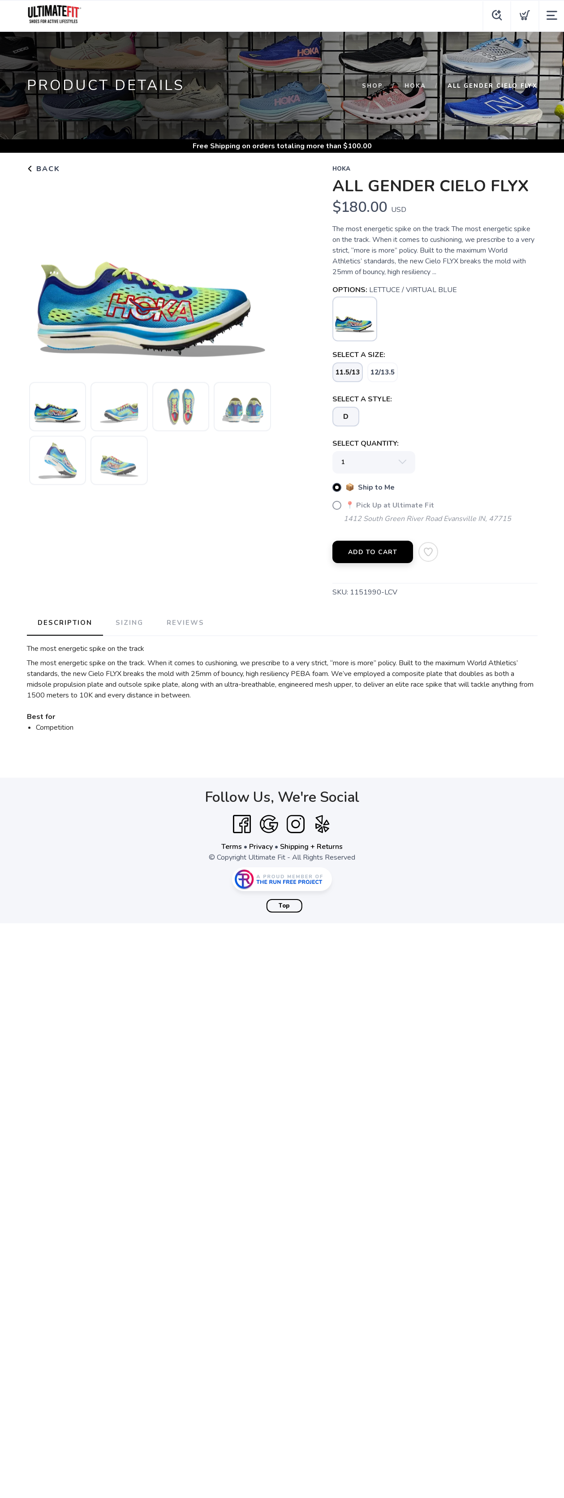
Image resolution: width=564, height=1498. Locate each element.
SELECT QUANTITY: (365, 443)
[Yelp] (322, 824)
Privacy (261, 847)
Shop (372, 86)
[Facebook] (241, 824)
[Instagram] (295, 824)
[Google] (268, 824)
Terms (231, 847)
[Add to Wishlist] (428, 552)
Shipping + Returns (311, 847)
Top (284, 906)
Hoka (415, 86)
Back (43, 169)
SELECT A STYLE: (362, 399)
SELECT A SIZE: (358, 355)
